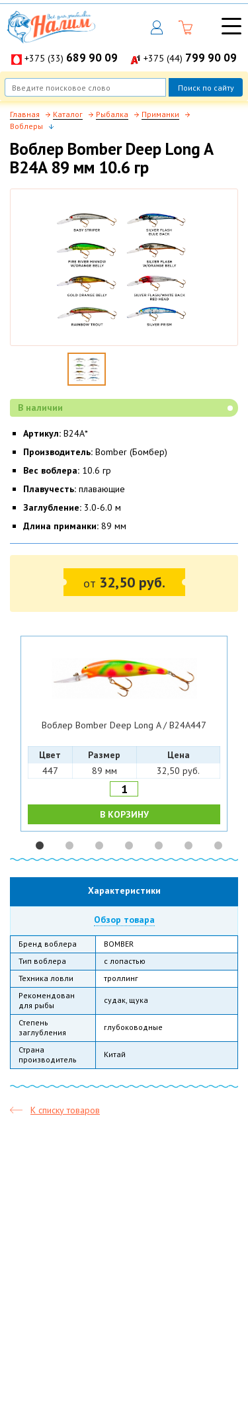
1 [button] (39, 845)
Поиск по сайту (206, 88)
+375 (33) (71, 58)
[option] (124, 734)
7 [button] (218, 845)
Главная (25, 114)
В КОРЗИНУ (124, 814)
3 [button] (99, 845)
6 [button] (188, 845)
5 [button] (158, 845)
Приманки (160, 114)
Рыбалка (112, 114)
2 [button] (69, 845)
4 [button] (129, 845)
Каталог (68, 114)
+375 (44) (190, 58)
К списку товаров (65, 1110)
